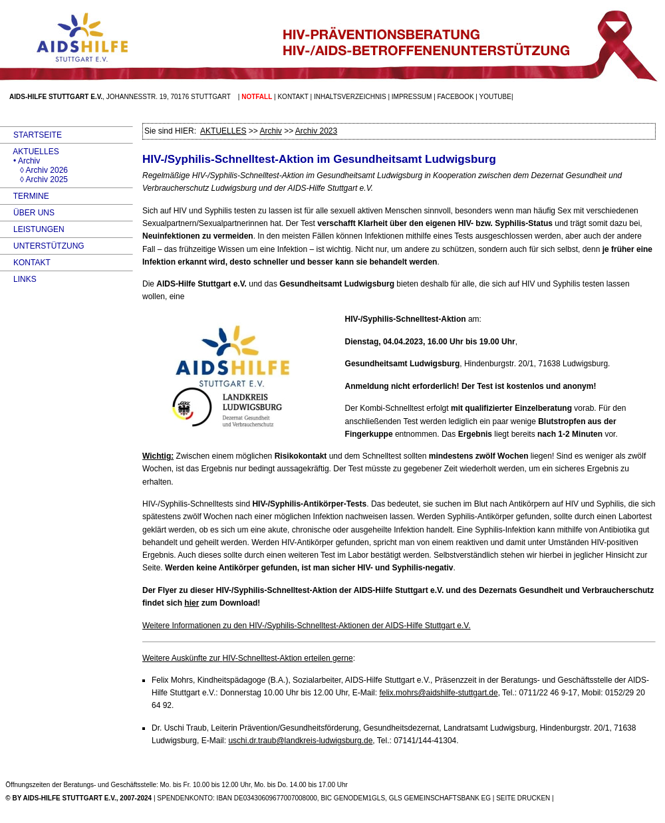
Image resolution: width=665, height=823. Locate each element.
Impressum (412, 96)
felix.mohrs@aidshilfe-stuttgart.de (438, 692)
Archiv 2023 (316, 131)
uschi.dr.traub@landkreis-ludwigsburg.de (300, 740)
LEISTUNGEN (32, 229)
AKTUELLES (29, 151)
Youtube (495, 96)
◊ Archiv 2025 (34, 179)
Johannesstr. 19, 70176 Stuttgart (168, 96)
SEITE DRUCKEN (523, 798)
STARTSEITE (31, 135)
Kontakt (292, 96)
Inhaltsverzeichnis (350, 96)
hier (191, 603)
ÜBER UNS (27, 212)
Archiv (270, 131)
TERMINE (24, 196)
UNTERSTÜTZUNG (42, 246)
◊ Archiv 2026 (34, 170)
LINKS (18, 279)
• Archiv (20, 161)
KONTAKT (25, 262)
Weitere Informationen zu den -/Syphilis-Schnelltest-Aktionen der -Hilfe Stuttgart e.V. (306, 625)
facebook (456, 96)
